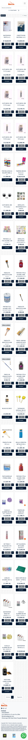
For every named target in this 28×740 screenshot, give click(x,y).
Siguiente (19, 697)
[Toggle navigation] (25, 3)
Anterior (8, 697)
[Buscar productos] (14, 7)
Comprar (7, 47)
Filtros (24, 15)
